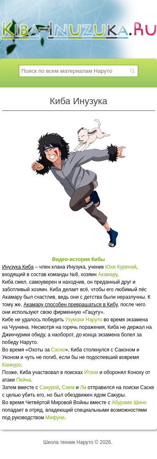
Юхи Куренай (120, 267)
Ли (83, 387)
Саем (68, 387)
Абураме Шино (129, 402)
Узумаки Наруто (83, 320)
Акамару (107, 274)
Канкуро (11, 365)
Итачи (91, 372)
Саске (58, 350)
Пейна (23, 380)
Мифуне (55, 418)
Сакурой (49, 387)
